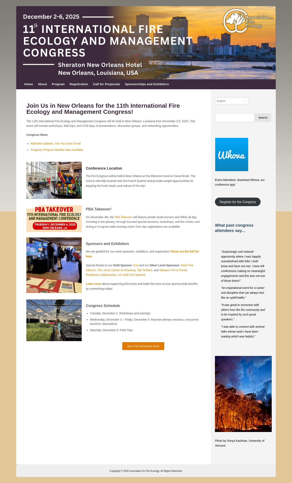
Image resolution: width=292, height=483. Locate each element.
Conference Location (104, 168)
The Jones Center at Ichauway (116, 270)
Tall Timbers (144, 270)
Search (219, 111)
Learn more (94, 283)
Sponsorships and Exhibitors (147, 84)
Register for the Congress (238, 201)
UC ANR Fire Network (131, 274)
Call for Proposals (106, 84)
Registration (79, 84)
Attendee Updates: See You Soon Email (55, 143)
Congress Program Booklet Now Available (56, 149)
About (42, 84)
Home (28, 84)
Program (58, 84)
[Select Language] (232, 101)
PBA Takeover (123, 217)
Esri (135, 265)
